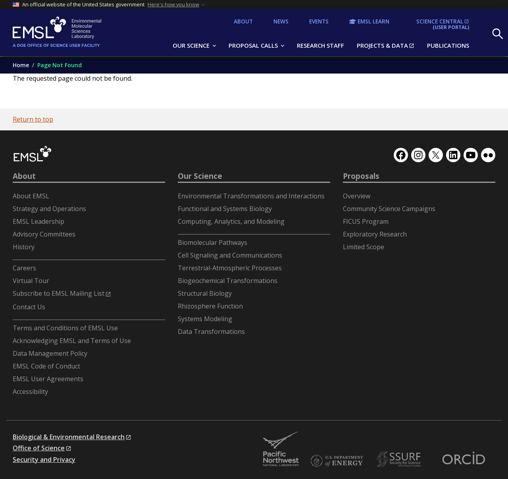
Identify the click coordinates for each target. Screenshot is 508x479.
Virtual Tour (31, 280)
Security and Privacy (44, 459)
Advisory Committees (44, 234)
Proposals (361, 176)
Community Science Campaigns (389, 208)
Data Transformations (211, 331)
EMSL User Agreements (48, 378)
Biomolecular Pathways (212, 242)
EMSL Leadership (38, 221)
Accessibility (30, 391)
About (24, 176)
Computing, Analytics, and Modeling (231, 221)
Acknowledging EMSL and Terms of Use (72, 340)
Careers (24, 268)
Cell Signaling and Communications (230, 255)
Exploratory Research (375, 234)
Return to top (33, 119)
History (24, 246)
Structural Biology (205, 293)
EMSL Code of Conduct (46, 366)
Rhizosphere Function (210, 306)
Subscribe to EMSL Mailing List (58, 293)
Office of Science (39, 448)
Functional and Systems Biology (225, 208)
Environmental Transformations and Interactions (251, 196)
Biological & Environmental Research (69, 436)
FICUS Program (366, 221)
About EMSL (31, 196)
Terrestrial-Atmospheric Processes (230, 268)
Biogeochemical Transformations (227, 280)
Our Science (200, 176)
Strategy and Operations (49, 208)
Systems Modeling (205, 318)
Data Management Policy (50, 353)
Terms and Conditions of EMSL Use (65, 328)
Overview (356, 196)
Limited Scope (363, 246)
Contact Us (29, 307)
